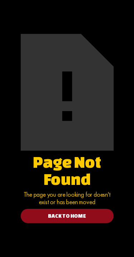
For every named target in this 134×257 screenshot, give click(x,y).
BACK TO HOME (67, 216)
